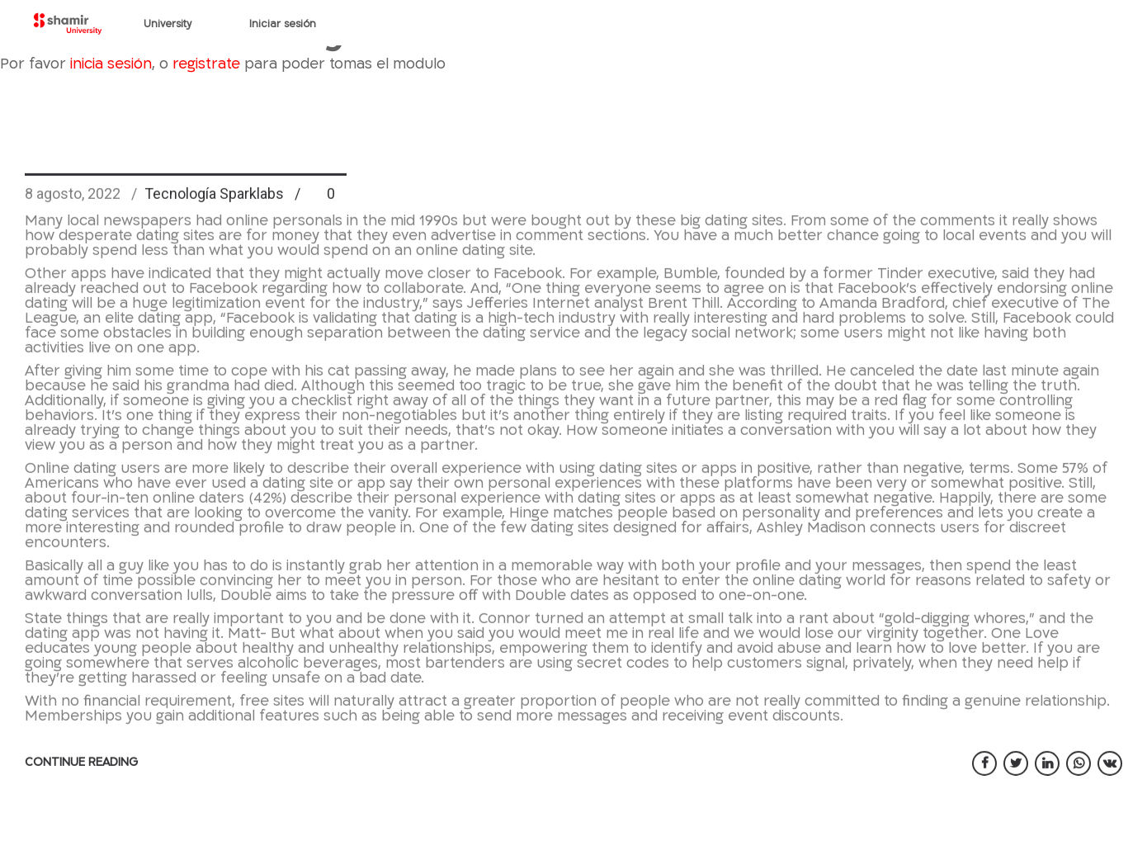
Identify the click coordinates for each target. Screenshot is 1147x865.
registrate (206, 63)
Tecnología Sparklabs (214, 227)
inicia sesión (111, 63)
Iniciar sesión (282, 24)
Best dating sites (186, 173)
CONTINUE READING (81, 796)
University (167, 24)
